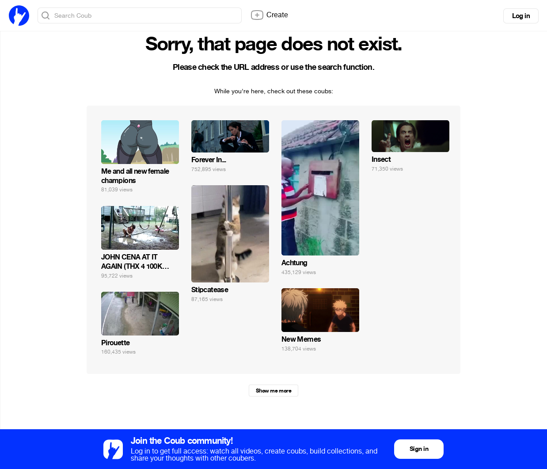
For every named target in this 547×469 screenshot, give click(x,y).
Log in (521, 15)
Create (269, 15)
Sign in (419, 449)
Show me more (273, 390)
